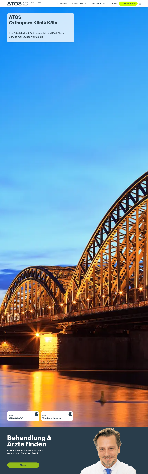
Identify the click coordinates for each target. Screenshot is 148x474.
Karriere (103, 3)
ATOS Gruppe (112, 3)
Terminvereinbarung (55, 417)
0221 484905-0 (21, 417)
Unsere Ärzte (73, 3)
